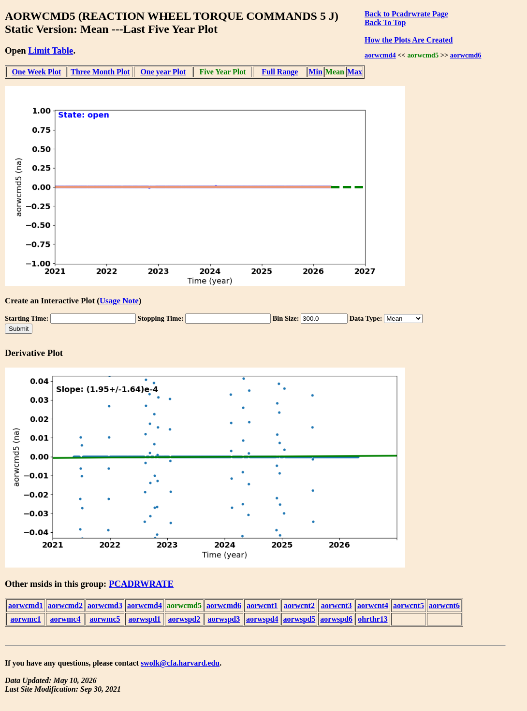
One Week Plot (36, 72)
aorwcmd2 (65, 605)
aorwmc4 (65, 619)
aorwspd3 (224, 619)
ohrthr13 (372, 619)
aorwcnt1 (262, 605)
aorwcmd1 (25, 605)
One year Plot (163, 72)
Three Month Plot (100, 72)
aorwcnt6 (444, 605)
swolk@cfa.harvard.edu (180, 663)
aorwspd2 (184, 619)
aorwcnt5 (408, 605)
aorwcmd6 (466, 55)
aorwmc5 (104, 619)
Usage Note (119, 300)
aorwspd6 (336, 619)
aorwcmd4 (380, 55)
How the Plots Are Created (409, 40)
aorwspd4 (262, 619)
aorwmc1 (25, 619)
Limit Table (50, 50)
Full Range (280, 72)
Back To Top (385, 22)
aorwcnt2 (299, 605)
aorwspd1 (145, 619)
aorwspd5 (299, 619)
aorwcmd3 (105, 605)
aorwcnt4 (372, 605)
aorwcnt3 (336, 605)
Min (315, 72)
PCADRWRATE (141, 584)
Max (354, 72)
